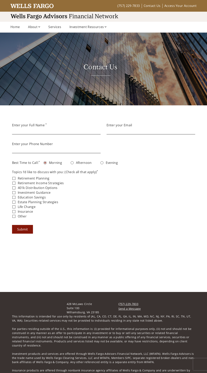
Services (54, 27)
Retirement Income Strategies (41, 183)
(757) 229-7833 (128, 6)
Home (15, 27)
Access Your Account (180, 6)
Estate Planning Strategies (38, 202)
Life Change (27, 207)
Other (22, 216)
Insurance (25, 211)
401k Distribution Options (38, 188)
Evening (112, 163)
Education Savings (32, 197)
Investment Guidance (34, 192)
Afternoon (84, 163)
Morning (55, 163)
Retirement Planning (34, 178)
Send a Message (129, 296)
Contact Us (152, 6)
